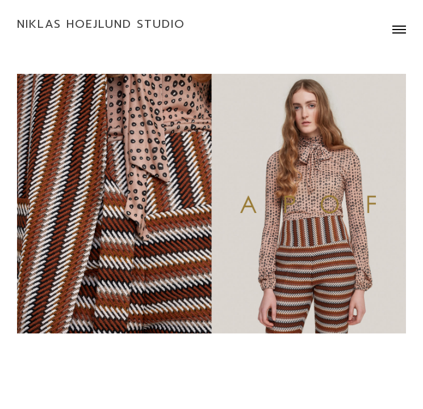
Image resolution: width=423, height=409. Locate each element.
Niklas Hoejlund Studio (101, 24)
